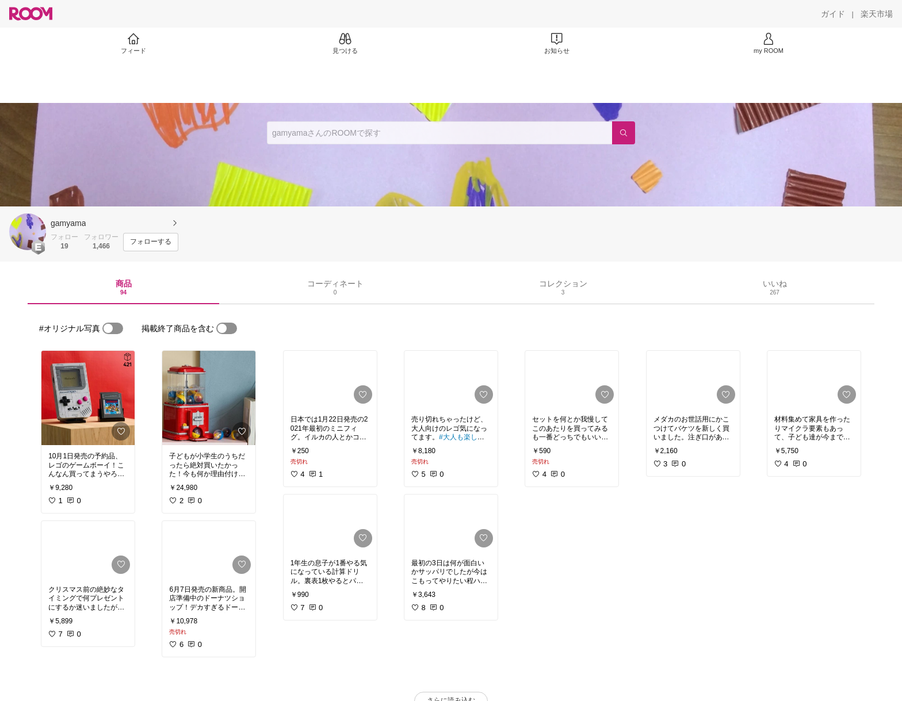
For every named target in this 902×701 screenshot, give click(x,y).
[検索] (623, 132)
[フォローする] (150, 242)
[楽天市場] (877, 14)
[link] (88, 398)
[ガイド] (833, 14)
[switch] (112, 328)
